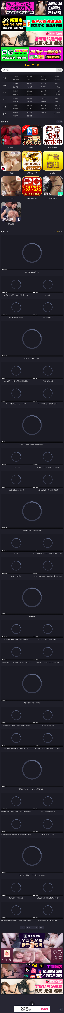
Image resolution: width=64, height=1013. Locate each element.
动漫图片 (57, 98)
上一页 (29, 927)
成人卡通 (43, 91)
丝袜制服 (29, 87)
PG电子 (16, 76)
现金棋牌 (43, 79)
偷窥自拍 (15, 98)
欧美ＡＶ (43, 84)
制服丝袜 (15, 94)
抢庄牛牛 (57, 79)
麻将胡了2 (16, 79)
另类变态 (57, 94)
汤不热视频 (57, 113)
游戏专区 (57, 76)
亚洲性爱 (15, 91)
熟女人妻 (15, 87)
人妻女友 (43, 105)
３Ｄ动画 (57, 84)
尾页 (41, 927)
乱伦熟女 (43, 94)
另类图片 (57, 101)
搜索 (59, 70)
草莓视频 (43, 113)
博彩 (4, 78)
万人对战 (43, 76)
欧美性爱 (57, 91)
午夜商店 (29, 113)
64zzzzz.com (32, 65)
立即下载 (44, 1009)
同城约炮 (15, 113)
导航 (4, 114)
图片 (4, 100)
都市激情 (15, 105)
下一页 (35, 927)
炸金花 (29, 79)
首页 (22, 927)
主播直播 (43, 87)
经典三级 (29, 94)
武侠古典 (57, 105)
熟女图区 (43, 101)
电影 (4, 92)
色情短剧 (29, 116)
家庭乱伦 (29, 105)
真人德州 (29, 76)
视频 (4, 85)
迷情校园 (15, 108)
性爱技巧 (57, 108)
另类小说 (29, 108)
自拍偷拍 (29, 84)
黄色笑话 (43, 108)
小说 (4, 107)
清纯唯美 (29, 101)
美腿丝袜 (15, 101)
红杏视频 (15, 116)
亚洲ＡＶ (15, 84)
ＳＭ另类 (57, 87)
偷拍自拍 (29, 91)
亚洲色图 (29, 98)
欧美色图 (43, 98)
